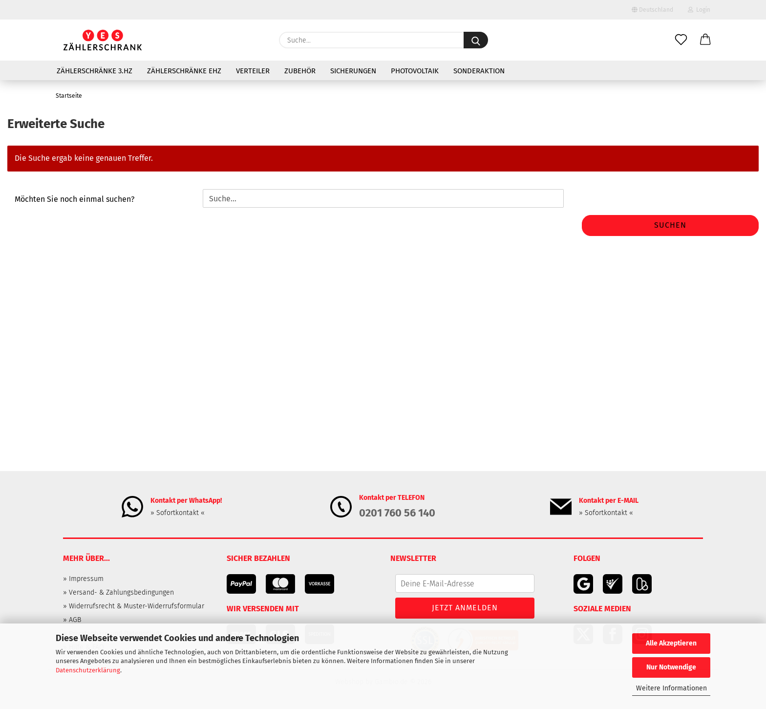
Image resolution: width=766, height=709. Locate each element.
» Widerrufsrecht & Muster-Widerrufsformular (133, 606)
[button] (705, 40)
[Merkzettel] (681, 40)
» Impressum (83, 579)
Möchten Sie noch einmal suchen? (74, 199)
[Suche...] (476, 40)
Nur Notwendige (671, 667)
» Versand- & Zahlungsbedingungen (118, 592)
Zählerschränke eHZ (184, 70)
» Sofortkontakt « (177, 513)
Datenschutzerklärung (88, 670)
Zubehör (300, 70)
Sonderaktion (479, 70)
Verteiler (253, 70)
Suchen (670, 225)
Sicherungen (353, 70)
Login (699, 9)
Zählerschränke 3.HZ (94, 70)
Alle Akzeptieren (671, 643)
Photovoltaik (415, 70)
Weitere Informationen (671, 688)
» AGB (72, 620)
